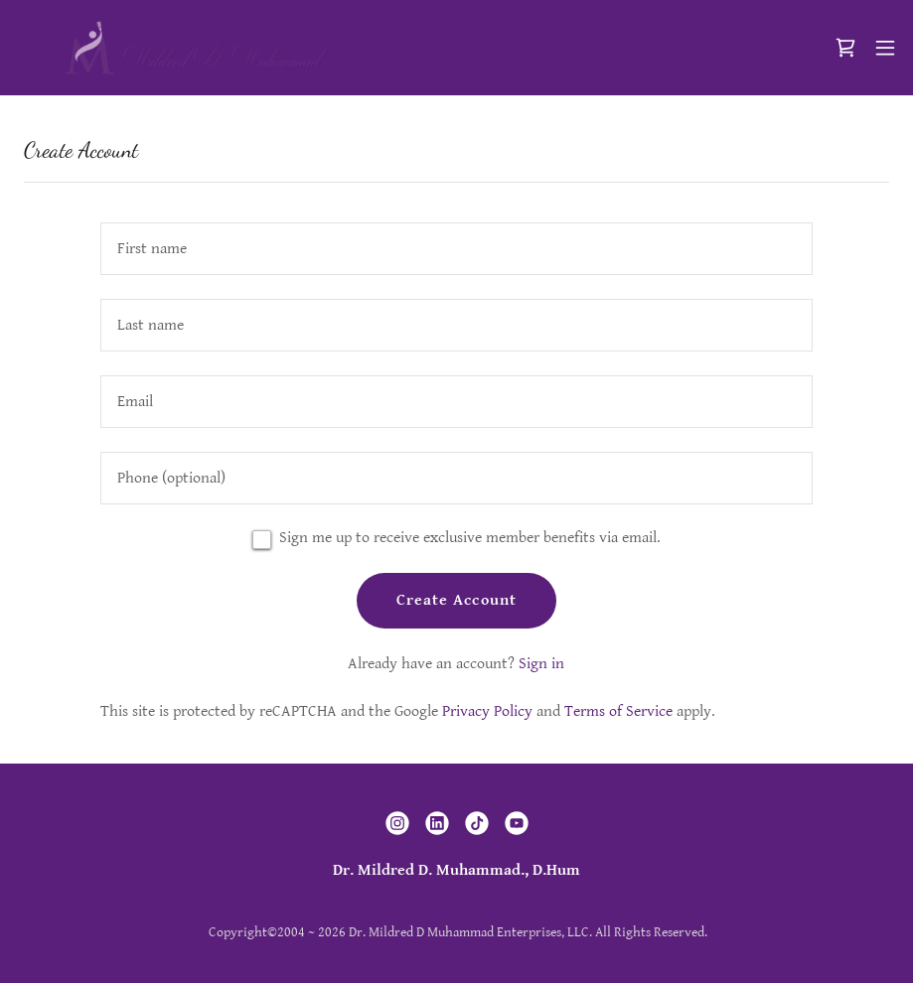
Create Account (456, 600)
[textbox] (457, 248)
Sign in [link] (541, 663)
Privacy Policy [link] (487, 711)
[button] (885, 48)
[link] (196, 47)
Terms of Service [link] (618, 711)
